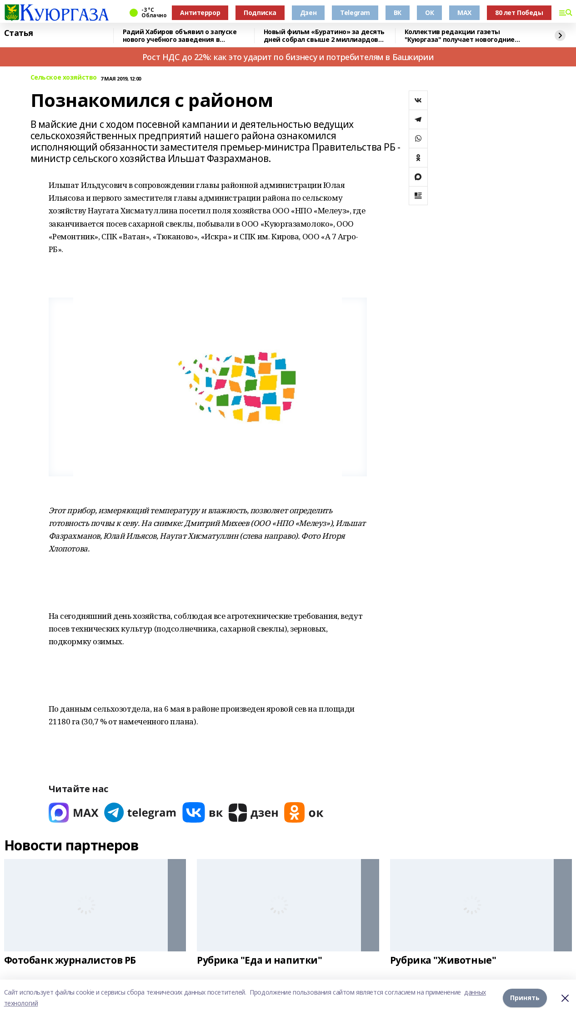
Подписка (260, 12)
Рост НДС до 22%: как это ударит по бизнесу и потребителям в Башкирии (288, 56)
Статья (18, 33)
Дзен (308, 12)
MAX (464, 12)
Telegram (355, 12)
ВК (397, 12)
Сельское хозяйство (63, 77)
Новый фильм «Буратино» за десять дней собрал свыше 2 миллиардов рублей (324, 35)
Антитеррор (200, 12)
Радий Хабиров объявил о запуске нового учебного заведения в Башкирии (180, 35)
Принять (525, 997)
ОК (429, 12)
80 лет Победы (519, 12)
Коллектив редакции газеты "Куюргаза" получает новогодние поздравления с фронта (460, 35)
